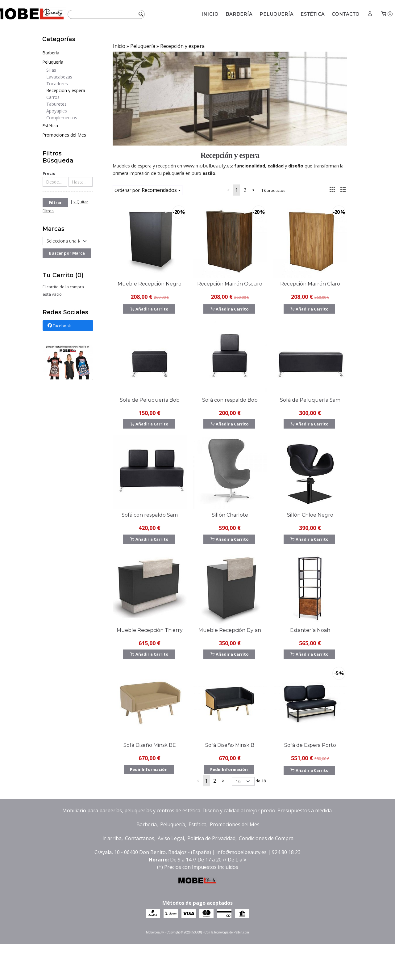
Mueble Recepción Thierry (150, 630)
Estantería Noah (310, 630)
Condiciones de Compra (266, 838)
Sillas (51, 70)
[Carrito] (386, 14)
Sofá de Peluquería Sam (310, 400)
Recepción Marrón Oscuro (229, 284)
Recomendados (159, 190)
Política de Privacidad (211, 838)
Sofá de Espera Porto (310, 745)
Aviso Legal (171, 838)
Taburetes (56, 104)
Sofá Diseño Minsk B (229, 745)
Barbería (239, 14)
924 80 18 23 (286, 852)
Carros (53, 97)
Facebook (59, 325)
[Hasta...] (81, 182)
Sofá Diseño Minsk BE (149, 745)
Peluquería (276, 14)
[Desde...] (55, 182)
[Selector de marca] (67, 241)
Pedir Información (149, 769)
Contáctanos (139, 838)
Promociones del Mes (64, 135)
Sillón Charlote (230, 515)
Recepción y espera (65, 90)
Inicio (210, 14)
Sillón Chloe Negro (310, 515)
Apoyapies (56, 111)
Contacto (346, 14)
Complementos (61, 118)
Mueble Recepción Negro (149, 284)
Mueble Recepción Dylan (229, 630)
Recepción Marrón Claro (310, 284)
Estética (313, 14)
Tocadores (57, 84)
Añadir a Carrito (148, 309)
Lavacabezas (59, 77)
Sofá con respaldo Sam (150, 515)
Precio (49, 173)
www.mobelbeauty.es (207, 165)
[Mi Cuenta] (370, 14)
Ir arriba (112, 838)
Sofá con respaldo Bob (230, 400)
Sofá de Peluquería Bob (150, 400)
